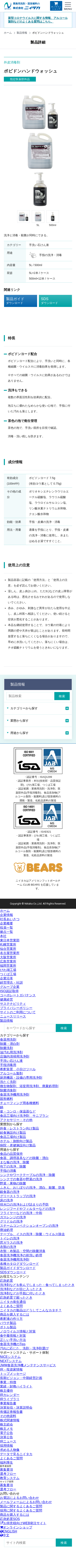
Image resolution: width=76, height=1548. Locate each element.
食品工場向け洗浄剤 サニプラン (24, 1115)
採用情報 (6, 1445)
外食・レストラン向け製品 (19, 1128)
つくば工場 (8, 974)
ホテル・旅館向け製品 (16, 1141)
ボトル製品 (8, 1327)
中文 (4, 1535)
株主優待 (6, 1390)
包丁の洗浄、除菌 (13, 1166)
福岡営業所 (8, 965)
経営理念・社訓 (11, 982)
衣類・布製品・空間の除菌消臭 (22, 1251)
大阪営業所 (8, 957)
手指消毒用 (8, 1065)
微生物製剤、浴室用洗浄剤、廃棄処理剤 (29, 1086)
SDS (52, 301)
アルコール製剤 (11, 1073)
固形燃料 (6, 1098)
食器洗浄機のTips (13, 1344)
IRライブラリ (9, 1399)
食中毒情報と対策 (13, 1335)
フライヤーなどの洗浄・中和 (21, 1213)
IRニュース (8, 1441)
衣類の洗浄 (8, 1247)
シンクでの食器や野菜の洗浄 (21, 1179)
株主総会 (6, 1424)
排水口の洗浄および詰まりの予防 (24, 1204)
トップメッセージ (13, 1373)
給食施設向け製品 (13, 1132)
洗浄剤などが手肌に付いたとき (22, 1293)
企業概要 (6, 923)
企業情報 (6, 915)
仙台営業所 (8, 948)
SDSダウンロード (13, 1272)
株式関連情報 (9, 1420)
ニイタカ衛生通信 (13, 1301)
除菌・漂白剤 (9, 1043)
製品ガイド (17, 301)
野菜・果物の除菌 (13, 1183)
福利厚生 (6, 1462)
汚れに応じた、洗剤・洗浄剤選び (24, 1348)
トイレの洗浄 (9, 1238)
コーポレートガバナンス (18, 995)
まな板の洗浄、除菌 (14, 1162)
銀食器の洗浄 (9, 1192)
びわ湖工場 (8, 970)
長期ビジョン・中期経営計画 (21, 1378)
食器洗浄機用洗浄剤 (14, 1094)
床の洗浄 (6, 1200)
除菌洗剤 (6, 1048)
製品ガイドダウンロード (18, 1268)
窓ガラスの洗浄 (11, 1242)
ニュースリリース (13, 1016)
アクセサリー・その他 (16, 1120)
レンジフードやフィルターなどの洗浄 (27, 1208)
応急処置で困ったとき (16, 1297)
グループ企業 (9, 986)
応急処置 (6, 1280)
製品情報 (22, 32)
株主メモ (6, 1428)
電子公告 (6, 1433)
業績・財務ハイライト (16, 1386)
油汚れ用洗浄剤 (11, 1052)
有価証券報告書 (11, 1411)
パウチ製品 (8, 1323)
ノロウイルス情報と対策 (18, 1331)
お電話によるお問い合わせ (19, 1497)
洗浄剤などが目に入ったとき (21, 1289)
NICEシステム (10, 1356)
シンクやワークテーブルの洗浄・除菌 (27, 1175)
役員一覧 (6, 927)
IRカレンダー (9, 1395)
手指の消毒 (8, 1170)
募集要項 (6, 1469)
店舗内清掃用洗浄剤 (14, 1056)
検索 (62, 696)
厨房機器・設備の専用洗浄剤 (21, 1077)
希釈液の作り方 (11, 1318)
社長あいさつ (9, 919)
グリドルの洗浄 (11, 1221)
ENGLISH (8, 1531)
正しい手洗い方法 (13, 1340)
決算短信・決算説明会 (16, 1407)
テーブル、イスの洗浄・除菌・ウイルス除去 (32, 1234)
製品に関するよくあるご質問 (21, 1506)
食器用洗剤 (8, 1039)
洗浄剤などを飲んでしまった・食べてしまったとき (37, 1285)
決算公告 (6, 1437)
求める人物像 (9, 1450)
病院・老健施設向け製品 (18, 1145)
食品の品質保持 (11, 1153)
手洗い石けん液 (11, 1060)
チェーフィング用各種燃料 (19, 1103)
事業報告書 (8, 1403)
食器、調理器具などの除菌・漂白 (24, 1158)
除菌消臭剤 (8, 1090)
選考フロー (8, 1473)
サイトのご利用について (18, 1012)
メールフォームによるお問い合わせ (26, 1502)
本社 (3, 936)
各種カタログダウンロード (19, 1263)
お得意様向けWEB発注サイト (23, 1523)
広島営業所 (8, 961)
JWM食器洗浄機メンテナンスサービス (28, 1365)
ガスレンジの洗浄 (13, 1217)
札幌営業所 (8, 944)
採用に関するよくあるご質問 (21, 1510)
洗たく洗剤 (8, 1082)
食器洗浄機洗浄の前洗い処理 (21, 1255)
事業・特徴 (8, 1382)
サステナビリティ (13, 1003)
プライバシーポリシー (16, 1008)
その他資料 (8, 1416)
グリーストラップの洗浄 (18, 1196)
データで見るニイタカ (16, 1454)
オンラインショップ (56, 5)
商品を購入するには (14, 1314)
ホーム (8, 32)
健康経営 (6, 999)
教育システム (9, 1478)
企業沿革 (6, 978)
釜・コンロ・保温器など (18, 1111)
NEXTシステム (11, 1361)
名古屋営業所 (9, 953)
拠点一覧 (6, 932)
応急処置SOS (10, 1519)
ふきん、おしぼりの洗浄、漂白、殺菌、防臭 (32, 1187)
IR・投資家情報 (11, 1369)
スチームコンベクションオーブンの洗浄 (29, 1225)
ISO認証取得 (9, 991)
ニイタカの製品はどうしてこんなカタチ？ (31, 1310)
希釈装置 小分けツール (18, 1069)
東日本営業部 (9, 940)
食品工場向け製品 (13, 1137)
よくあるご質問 (11, 1306)
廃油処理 (6, 1230)
